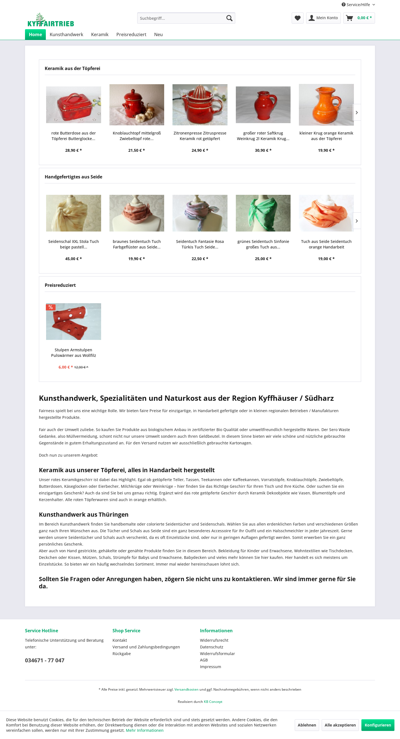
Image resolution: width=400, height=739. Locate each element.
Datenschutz (211, 647)
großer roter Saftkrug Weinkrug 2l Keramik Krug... (263, 135)
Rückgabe (121, 653)
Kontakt (119, 640)
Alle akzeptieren (340, 725)
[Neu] (158, 34)
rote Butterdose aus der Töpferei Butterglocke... (73, 135)
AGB (204, 660)
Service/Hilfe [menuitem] (356, 4)
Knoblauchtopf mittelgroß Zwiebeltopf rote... (137, 135)
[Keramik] (99, 34)
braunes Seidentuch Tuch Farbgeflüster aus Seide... (137, 244)
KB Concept (213, 701)
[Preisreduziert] (131, 34)
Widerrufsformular (217, 653)
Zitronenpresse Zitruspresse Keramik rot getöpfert (200, 135)
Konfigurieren (378, 725)
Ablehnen (307, 725)
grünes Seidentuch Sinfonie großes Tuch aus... (263, 244)
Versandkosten (186, 689)
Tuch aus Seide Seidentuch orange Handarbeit (326, 244)
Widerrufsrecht (214, 640)
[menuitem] (186, 18)
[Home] (35, 34)
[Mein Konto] (323, 18)
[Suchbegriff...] (186, 18)
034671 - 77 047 (44, 660)
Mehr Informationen (145, 730)
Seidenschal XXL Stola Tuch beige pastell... (73, 244)
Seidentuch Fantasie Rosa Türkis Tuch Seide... (200, 244)
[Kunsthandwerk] (66, 34)
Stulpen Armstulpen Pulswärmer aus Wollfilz (73, 352)
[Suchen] (229, 18)
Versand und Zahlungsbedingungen (146, 647)
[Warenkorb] (359, 18)
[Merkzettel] (298, 18)
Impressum (210, 666)
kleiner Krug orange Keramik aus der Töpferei (326, 135)
